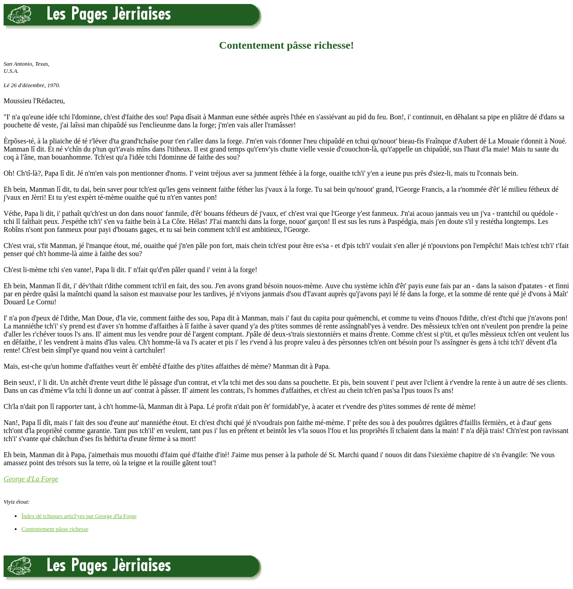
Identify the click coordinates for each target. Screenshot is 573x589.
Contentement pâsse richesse (54, 529)
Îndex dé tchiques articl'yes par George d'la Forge (79, 516)
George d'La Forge (31, 479)
